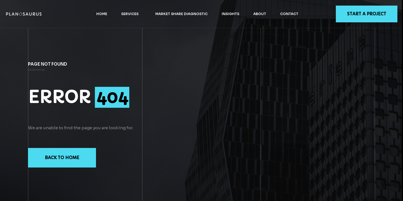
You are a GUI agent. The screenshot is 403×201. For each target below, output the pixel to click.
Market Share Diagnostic (181, 14)
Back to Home (62, 157)
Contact (289, 14)
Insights (230, 14)
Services (130, 14)
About (259, 14)
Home (101, 14)
